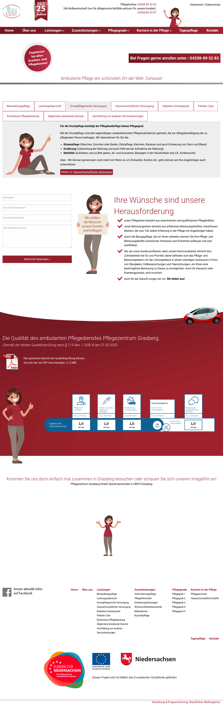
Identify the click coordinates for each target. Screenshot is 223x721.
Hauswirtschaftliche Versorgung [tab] (134, 106)
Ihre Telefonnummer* (15, 207)
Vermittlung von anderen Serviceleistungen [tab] (117, 116)
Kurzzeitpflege (142, 615)
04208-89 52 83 (147, 4)
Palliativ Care (103, 615)
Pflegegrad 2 (178, 598)
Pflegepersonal (199, 594)
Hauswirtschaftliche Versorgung (92, 172)
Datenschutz (213, 4)
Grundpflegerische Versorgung (113, 602)
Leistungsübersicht (107, 598)
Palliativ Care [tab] (206, 106)
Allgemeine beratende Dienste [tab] (66, 116)
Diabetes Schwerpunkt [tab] (175, 106)
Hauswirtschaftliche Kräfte (205, 598)
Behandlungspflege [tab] (18, 106)
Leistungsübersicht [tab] (50, 106)
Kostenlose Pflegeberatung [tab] (23, 116)
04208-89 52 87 (147, 12)
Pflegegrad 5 (178, 611)
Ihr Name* (9, 197)
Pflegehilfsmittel (143, 598)
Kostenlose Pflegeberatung (111, 620)
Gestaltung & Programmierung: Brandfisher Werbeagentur (186, 702)
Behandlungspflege (107, 594)
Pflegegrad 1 (178, 594)
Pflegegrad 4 (178, 607)
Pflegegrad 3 (178, 602)
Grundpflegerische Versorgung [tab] (88, 106)
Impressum (196, 4)
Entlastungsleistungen (146, 602)
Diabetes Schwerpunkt (108, 611)
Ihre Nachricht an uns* (15, 227)
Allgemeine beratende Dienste (112, 624)
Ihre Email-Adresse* (14, 217)
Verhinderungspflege (145, 594)
